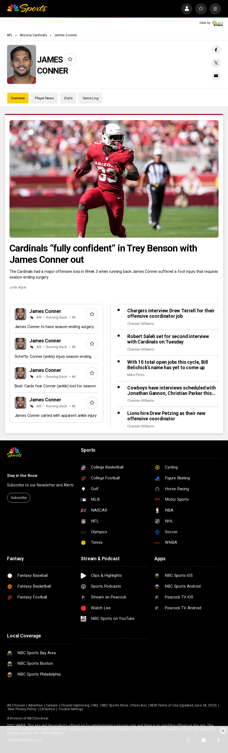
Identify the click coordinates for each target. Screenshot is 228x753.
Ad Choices (16, 705)
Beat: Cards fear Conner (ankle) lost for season (55, 386)
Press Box (139, 705)
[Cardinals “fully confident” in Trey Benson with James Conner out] (114, 179)
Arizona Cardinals (33, 35)
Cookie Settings (71, 709)
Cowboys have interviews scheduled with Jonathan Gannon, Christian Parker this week (171, 390)
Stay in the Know (22, 475)
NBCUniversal (37, 718)
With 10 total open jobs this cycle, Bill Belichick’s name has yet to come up (167, 364)
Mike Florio (135, 375)
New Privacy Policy (22, 709)
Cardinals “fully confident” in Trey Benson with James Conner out (103, 254)
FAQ (95, 705)
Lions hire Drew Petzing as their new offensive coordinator (166, 416)
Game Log (91, 98)
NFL (9, 35)
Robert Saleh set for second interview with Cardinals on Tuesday (168, 339)
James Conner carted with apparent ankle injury (56, 415)
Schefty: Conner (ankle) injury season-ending (53, 356)
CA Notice (47, 709)
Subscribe (19, 498)
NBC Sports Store (115, 705)
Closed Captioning (75, 705)
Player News (44, 98)
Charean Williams (140, 324)
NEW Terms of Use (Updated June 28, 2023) (183, 705)
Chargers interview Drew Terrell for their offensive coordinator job (171, 313)
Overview (18, 98)
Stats (68, 98)
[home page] (27, 9)
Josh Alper (17, 287)
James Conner (65, 35)
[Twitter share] (216, 62)
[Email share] (216, 76)
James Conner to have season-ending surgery (54, 327)
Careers (52, 705)
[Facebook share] (216, 49)
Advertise (35, 705)
